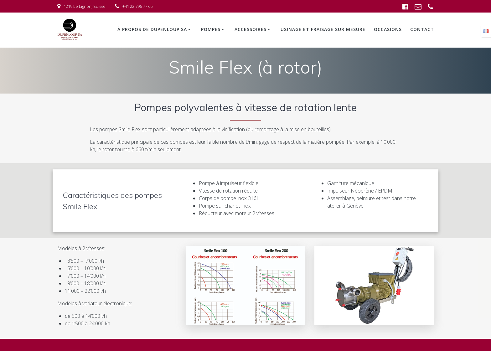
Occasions (388, 29)
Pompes (210, 29)
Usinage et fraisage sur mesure (323, 29)
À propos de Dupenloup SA (152, 29)
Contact (422, 29)
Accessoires (250, 29)
